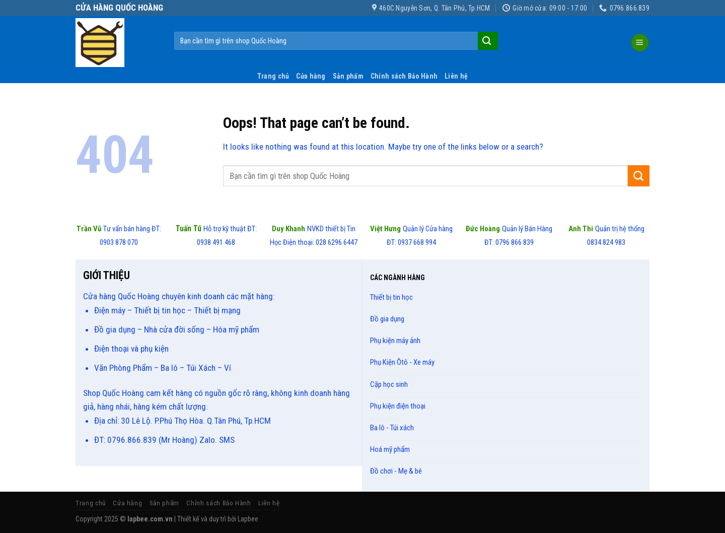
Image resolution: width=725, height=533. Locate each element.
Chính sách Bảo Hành (404, 76)
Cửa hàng (310, 76)
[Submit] (487, 41)
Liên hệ (456, 76)
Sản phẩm (348, 76)
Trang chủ (273, 76)
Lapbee (248, 519)
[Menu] (640, 42)
